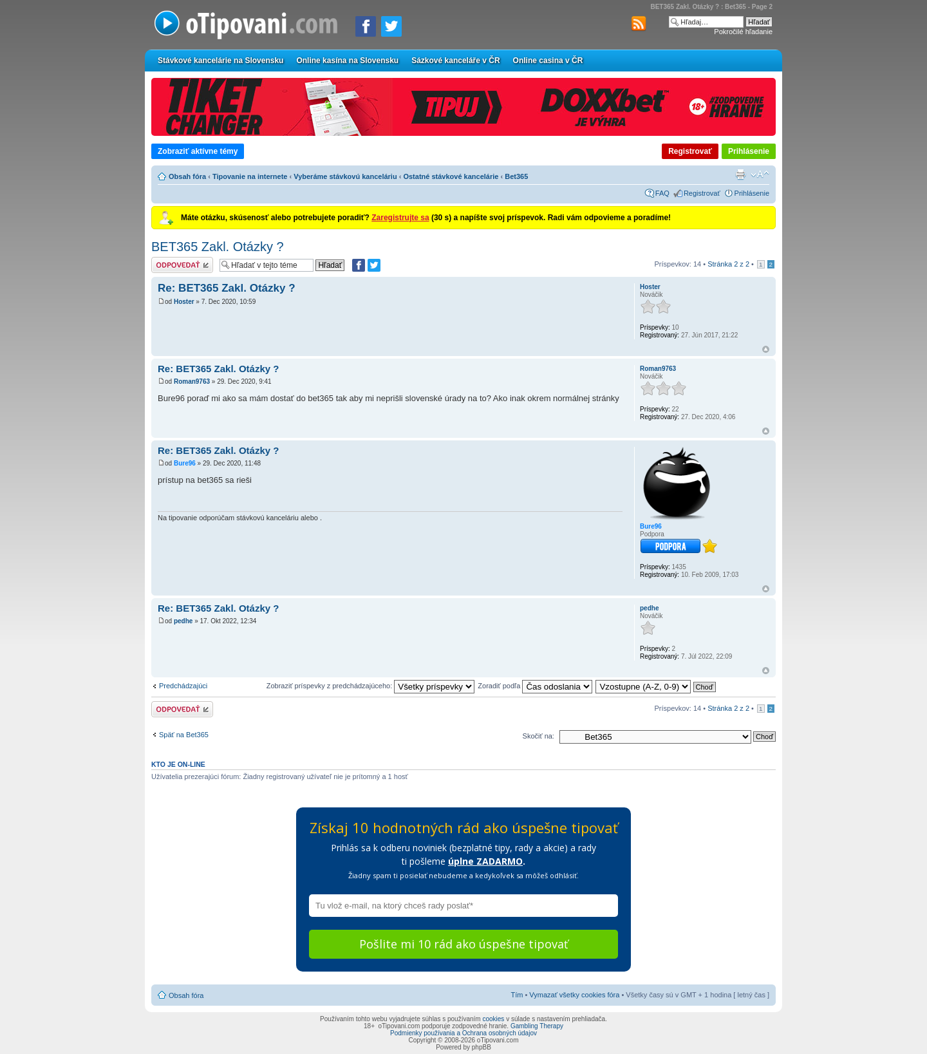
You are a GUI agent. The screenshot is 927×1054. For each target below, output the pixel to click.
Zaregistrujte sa (400, 217)
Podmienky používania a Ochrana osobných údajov (463, 1033)
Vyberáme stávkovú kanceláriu (345, 176)
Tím (516, 995)
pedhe (183, 621)
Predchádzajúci (183, 686)
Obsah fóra (187, 176)
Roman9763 (192, 381)
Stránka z (728, 264)
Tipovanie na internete (250, 176)
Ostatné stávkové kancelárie (450, 176)
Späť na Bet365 (184, 735)
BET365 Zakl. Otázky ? (217, 247)
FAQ (662, 193)
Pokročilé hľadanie (743, 31)
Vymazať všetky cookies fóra (574, 995)
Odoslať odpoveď (182, 265)
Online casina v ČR (548, 60)
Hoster (184, 301)
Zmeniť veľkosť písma (760, 174)
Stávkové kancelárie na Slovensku (220, 60)
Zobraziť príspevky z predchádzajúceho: (371, 686)
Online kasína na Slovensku (347, 60)
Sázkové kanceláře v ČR (455, 60)
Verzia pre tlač (740, 174)
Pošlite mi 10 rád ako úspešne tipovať (463, 944)
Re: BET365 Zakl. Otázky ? (226, 288)
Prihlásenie (748, 151)
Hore (765, 349)
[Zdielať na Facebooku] (366, 26)
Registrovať (690, 151)
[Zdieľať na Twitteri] (391, 26)
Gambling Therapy (536, 1026)
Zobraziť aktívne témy (198, 151)
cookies (493, 1018)
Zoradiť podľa (535, 686)
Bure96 (185, 463)
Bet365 (516, 176)
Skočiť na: (538, 736)
